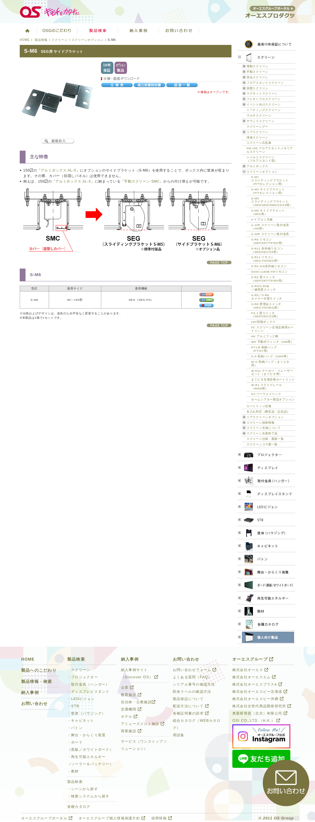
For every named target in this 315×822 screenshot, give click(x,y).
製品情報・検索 (36, 681)
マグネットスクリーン (262, 93)
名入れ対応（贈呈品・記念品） (268, 411)
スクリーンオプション (88, 39)
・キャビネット (80, 721)
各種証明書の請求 (191, 713)
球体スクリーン (257, 137)
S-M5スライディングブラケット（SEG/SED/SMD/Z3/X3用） (272, 202)
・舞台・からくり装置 (86, 735)
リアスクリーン (257, 132)
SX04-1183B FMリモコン (269, 271)
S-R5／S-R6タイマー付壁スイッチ (266, 297)
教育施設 (131, 695)
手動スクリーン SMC (142, 181)
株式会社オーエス (250, 670)
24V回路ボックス (263, 321)
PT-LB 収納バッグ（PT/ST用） (264, 349)
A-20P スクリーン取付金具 (270, 234)
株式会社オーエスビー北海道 (259, 692)
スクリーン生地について (264, 427)
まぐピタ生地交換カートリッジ (273, 379)
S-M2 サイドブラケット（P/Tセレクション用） (268, 191)
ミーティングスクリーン (264, 110)
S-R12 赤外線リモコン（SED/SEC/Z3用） (267, 250)
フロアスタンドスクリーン (265, 82)
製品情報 (41, 39)
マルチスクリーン (259, 115)
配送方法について (191, 706)
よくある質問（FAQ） (192, 677)
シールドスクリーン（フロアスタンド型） (262, 159)
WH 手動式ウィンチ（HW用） (272, 341)
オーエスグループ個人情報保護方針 (112, 818)
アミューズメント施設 (142, 724)
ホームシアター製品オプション (273, 399)
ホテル (129, 717)
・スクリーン (78, 670)
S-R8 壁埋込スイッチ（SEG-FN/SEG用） (266, 305)
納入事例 (30, 692)
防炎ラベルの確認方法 (192, 692)
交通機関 (131, 709)
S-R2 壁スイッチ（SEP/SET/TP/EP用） (268, 279)
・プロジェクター (82, 677)
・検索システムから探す (88, 796)
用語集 (178, 735)
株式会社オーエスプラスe (257, 684)
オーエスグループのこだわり (57, 30)
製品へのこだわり (39, 670)
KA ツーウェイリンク (266, 393)
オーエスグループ (253, 659)
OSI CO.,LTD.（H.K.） (256, 721)
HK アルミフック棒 (264, 336)
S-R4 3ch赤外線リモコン (269, 266)
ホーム (27, 30)
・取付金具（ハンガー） (88, 684)
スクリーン (60, 39)
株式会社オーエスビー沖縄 (258, 699)
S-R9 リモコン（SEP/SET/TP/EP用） (268, 241)
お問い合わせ (179, 30)
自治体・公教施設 (138, 702)
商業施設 (131, 731)
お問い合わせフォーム (194, 670)
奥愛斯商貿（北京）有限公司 (259, 713)
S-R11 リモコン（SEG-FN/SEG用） (265, 259)
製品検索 (97, 30)
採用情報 (161, 818)
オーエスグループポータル (47, 818)
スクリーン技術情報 (260, 422)
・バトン (75, 728)
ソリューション (138, 30)
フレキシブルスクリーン (264, 99)
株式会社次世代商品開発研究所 (261, 706)
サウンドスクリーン (260, 121)
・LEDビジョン (81, 699)
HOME (25, 39)
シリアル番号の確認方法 (194, 684)
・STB (73, 706)
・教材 (73, 771)
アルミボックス (257, 166)
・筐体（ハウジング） (86, 713)
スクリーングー (257, 126)
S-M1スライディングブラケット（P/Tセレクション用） (270, 180)
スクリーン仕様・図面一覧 (265, 438)
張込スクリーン (257, 77)
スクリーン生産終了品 (262, 433)
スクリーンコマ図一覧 (262, 444)
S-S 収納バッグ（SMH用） (270, 356)
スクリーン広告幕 (259, 142)
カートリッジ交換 (259, 406)
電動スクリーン (257, 66)
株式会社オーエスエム (254, 677)
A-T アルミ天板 (262, 219)
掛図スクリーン (257, 88)
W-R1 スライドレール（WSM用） (266, 386)
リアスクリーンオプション (265, 417)
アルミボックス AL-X (58, 170)
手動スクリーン (257, 71)
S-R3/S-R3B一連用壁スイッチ (263, 288)
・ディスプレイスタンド (88, 692)
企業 (127, 688)
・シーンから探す (82, 789)
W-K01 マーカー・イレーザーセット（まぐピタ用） (272, 372)
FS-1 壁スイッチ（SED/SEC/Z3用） (265, 314)
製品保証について (188, 699)
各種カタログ (78, 807)
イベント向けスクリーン (264, 104)
